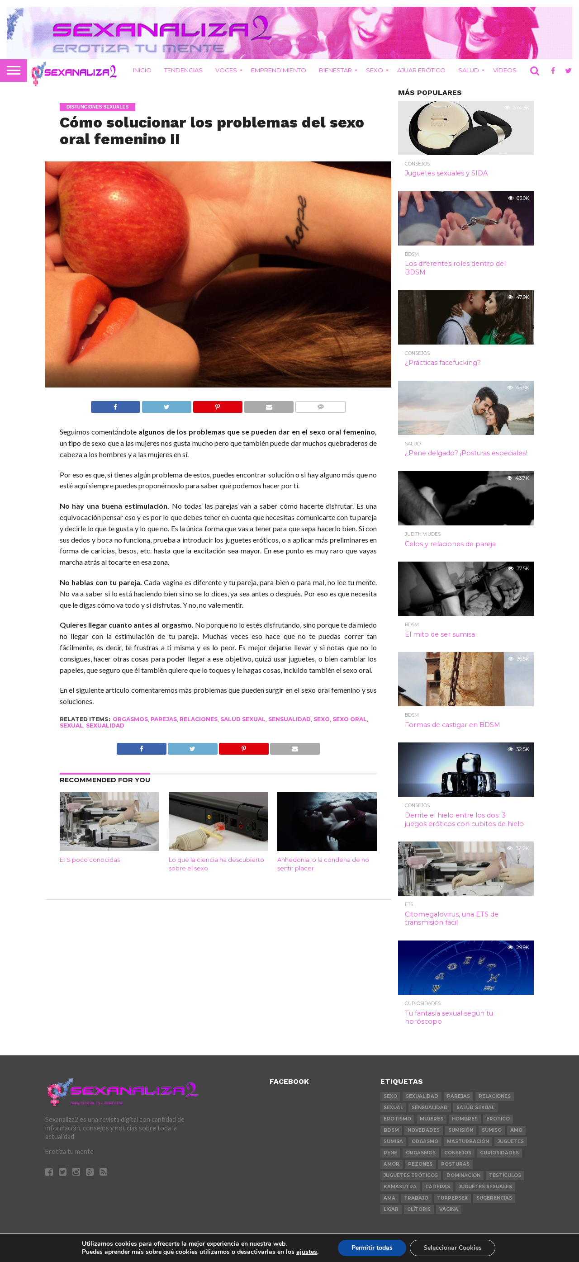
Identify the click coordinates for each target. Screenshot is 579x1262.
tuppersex (452, 1198)
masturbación (468, 1141)
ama (389, 1198)
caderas (437, 1187)
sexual (71, 725)
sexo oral (349, 719)
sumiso (492, 1130)
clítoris (419, 1209)
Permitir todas (372, 1247)
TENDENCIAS (183, 70)
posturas (455, 1164)
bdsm (391, 1130)
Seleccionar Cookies (452, 1247)
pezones (420, 1164)
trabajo (416, 1198)
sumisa (393, 1141)
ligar (391, 1209)
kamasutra (400, 1187)
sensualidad (289, 719)
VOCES (226, 70)
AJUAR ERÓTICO (421, 70)
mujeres (431, 1119)
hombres (465, 1119)
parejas (164, 719)
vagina (448, 1209)
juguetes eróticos (411, 1175)
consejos (457, 1153)
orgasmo (425, 1141)
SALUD (468, 70)
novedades (424, 1130)
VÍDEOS (505, 70)
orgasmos (130, 719)
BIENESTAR (335, 70)
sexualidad (105, 725)
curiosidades (499, 1153)
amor (391, 1164)
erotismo (397, 1119)
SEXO (374, 70)
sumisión (460, 1130)
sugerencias (494, 1198)
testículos (505, 1175)
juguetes (511, 1141)
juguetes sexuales (485, 1187)
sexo (321, 719)
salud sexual (243, 719)
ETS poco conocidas (90, 859)
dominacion (463, 1175)
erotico (498, 1119)
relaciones (199, 719)
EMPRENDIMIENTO (278, 70)
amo (516, 1130)
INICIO (142, 70)
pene (390, 1153)
